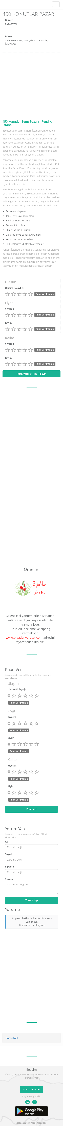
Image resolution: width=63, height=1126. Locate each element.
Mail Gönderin (31, 1089)
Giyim (8, 322)
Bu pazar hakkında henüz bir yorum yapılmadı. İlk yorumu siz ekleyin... (31, 922)
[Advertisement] (31, 85)
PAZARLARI (12, 1037)
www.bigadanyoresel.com (24, 637)
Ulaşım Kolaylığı (14, 288)
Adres (8, 36)
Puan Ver (31, 809)
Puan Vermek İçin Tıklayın (31, 373)
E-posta (9, 866)
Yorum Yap (31, 900)
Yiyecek (9, 308)
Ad (6, 841)
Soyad (8, 854)
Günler (9, 20)
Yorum (9, 879)
